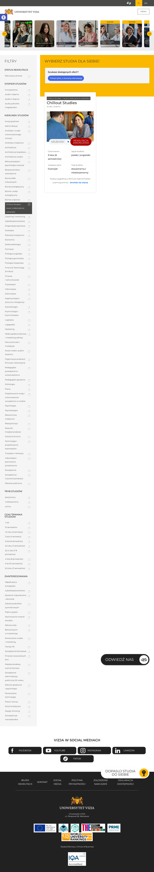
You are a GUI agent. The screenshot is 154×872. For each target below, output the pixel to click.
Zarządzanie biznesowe (15, 651)
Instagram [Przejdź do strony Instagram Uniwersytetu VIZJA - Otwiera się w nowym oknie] (94, 750)
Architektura (10, 147)
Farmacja (9, 249)
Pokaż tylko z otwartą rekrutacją (66, 78)
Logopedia (10, 325)
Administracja (11, 126)
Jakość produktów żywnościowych (13, 606)
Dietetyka (9, 231)
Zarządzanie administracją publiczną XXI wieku (14, 676)
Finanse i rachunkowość (12, 278)
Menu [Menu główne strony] (144, 12)
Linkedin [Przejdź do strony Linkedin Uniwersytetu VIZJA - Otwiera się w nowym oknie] (129, 750)
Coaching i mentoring (15, 217)
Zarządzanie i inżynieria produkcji (14, 477)
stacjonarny (10, 497)
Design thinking (12, 711)
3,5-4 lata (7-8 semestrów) (11, 552)
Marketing (9, 329)
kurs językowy (11, 90)
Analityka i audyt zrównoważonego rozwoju (13, 134)
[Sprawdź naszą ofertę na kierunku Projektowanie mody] (44, 33)
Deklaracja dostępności (125, 782)
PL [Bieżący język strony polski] (138, 3)
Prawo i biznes (11, 702)
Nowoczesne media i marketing (14, 640)
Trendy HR (9, 647)
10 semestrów (11, 527)
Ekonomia (9, 240)
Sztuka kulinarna (13, 437)
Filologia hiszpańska (14, 263)
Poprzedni (4, 33)
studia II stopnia (12, 99)
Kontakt (42, 782)
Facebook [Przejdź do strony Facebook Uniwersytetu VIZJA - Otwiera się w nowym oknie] (25, 750)
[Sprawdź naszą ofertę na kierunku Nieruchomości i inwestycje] (110, 33)
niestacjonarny (11, 502)
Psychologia (10, 406)
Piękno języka (11, 612)
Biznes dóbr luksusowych (11, 180)
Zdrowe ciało (11, 625)
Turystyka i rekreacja (14, 453)
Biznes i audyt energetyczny (11, 193)
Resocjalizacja (11, 424)
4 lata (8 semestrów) (14, 559)
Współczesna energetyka (11, 584)
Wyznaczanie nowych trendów (15, 619)
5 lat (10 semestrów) (13, 564)
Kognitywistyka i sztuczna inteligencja (14, 300)
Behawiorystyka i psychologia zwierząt (14, 163)
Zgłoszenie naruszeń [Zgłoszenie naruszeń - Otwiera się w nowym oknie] (101, 782)
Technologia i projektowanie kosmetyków (11, 445)
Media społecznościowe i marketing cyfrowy (15, 336)
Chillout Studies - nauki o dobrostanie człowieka (15, 208)
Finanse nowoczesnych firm (15, 658)
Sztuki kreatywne (13, 706)
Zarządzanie (10, 470)
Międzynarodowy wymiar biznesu (13, 666)
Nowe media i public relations (14, 353)
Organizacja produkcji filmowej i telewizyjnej (15, 361)
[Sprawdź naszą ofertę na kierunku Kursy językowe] (88, 33)
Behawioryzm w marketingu (11, 632)
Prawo (8, 389)
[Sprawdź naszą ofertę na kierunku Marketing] (132, 33)
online (8, 507)
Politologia (10, 384)
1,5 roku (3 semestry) (14, 532)
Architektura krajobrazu (15, 152)
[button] (3, 17)
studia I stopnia (12, 94)
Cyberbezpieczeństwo (15, 221)
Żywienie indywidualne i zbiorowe (15, 597)
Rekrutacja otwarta (13, 76)
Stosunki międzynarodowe (13, 430)
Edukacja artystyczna (14, 235)
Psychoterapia (11, 410)
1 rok (7, 523)
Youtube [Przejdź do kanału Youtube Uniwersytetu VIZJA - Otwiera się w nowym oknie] (59, 750)
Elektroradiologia (13, 245)
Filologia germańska (14, 258)
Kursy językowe (12, 121)
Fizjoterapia (10, 285)
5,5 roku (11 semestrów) (15, 568)
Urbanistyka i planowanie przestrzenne (11, 462)
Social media (57, 782)
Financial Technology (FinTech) (14, 269)
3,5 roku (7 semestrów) (15, 546)
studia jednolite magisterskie (12, 106)
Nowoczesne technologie (11, 695)
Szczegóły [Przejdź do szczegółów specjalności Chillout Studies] (57, 142)
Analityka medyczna (14, 143)
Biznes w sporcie (12, 200)
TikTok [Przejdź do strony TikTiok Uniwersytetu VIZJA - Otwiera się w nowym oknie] (77, 758)
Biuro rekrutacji (25, 782)
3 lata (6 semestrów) (14, 541)
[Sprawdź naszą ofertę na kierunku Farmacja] (66, 33)
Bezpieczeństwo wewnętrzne (12, 172)
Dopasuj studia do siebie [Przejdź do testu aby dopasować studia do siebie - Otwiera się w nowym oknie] (120, 772)
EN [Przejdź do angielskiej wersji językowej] (145, 3)
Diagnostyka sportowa (15, 226)
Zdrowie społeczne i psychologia (13, 687)
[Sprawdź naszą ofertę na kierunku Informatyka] (22, 33)
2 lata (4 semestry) (13, 537)
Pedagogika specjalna (15, 380)
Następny (149, 33)
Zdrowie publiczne (13, 483)
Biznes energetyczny (14, 187)
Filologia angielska (13, 254)
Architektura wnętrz (14, 157)
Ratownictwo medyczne (11, 417)
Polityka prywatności (77, 782)
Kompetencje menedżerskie (11, 718)
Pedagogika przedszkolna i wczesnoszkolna (12, 371)
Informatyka (10, 289)
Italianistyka (10, 294)
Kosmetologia (11, 307)
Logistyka (9, 320)
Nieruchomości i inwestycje (12, 344)
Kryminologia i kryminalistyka (11, 313)
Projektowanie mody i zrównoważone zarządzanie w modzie (15, 397)
